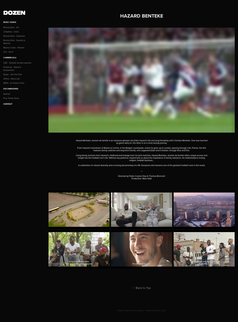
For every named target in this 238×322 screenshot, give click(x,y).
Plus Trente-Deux (11, 98)
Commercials (9, 57)
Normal (6, 93)
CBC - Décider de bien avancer (17, 62)
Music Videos (9, 22)
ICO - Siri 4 (8, 51)
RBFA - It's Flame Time (13, 82)
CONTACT (7, 103)
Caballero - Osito (11, 31)
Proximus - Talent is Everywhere (12, 69)
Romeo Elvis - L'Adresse (14, 35)
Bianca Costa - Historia (13, 47)
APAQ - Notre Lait (11, 78)
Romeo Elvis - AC (11, 27)
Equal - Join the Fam (12, 74)
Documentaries (10, 88)
